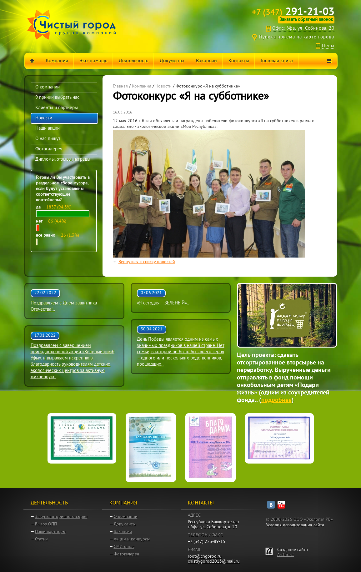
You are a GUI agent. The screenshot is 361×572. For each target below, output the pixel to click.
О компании (126, 516)
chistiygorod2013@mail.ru (214, 561)
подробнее (276, 400)
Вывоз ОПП (46, 524)
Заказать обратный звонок (306, 20)
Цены (328, 46)
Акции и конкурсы (132, 539)
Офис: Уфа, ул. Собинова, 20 (303, 29)
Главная (120, 86)
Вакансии (123, 531)
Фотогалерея (126, 554)
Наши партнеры (50, 531)
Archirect (285, 555)
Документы (125, 524)
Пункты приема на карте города (296, 37)
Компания (141, 86)
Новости (163, 86)
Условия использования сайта (295, 525)
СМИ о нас (124, 546)
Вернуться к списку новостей (146, 262)
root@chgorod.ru (205, 556)
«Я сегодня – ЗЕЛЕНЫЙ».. (163, 303)
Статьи (41, 539)
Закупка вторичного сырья (61, 516)
